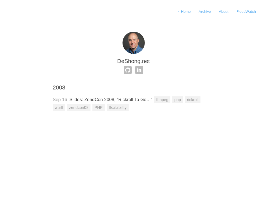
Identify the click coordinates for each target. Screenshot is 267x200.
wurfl (59, 107)
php (177, 100)
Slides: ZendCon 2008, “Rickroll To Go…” (111, 99)
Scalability (117, 107)
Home (184, 11)
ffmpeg (162, 100)
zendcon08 (79, 107)
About (224, 11)
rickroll (193, 100)
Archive (205, 11)
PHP (98, 107)
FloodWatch (246, 11)
